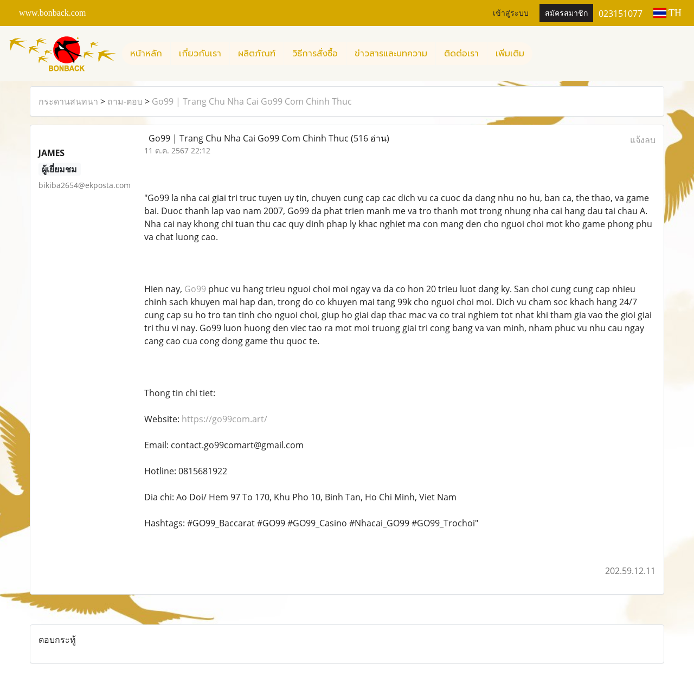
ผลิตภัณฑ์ (256, 53)
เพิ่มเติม (510, 53)
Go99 (195, 289)
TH (667, 13)
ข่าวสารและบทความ (391, 53)
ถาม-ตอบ (125, 101)
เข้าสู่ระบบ (511, 13)
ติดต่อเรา (461, 53)
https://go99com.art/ (224, 419)
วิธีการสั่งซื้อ (315, 53)
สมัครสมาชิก (566, 13)
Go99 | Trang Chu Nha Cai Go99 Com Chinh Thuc (252, 101)
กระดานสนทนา (68, 101)
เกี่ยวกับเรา (200, 53)
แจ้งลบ (643, 140)
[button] (542, 53)
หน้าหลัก (146, 53)
